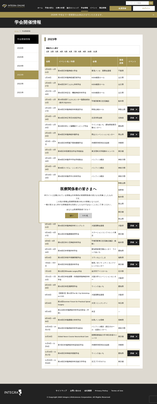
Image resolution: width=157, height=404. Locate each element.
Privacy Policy (101, 391)
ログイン (146, 8)
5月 (66, 52)
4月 (61, 52)
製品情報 (102, 8)
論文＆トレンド (73, 8)
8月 (79, 52)
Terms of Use (117, 391)
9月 (84, 52)
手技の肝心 (49, 8)
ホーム (40, 8)
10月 (90, 52)
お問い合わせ (75, 391)
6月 (70, 52)
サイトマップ (61, 391)
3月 (56, 52)
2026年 (20, 48)
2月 (52, 52)
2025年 (20, 57)
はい (71, 215)
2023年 (20, 75)
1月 (47, 52)
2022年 (20, 84)
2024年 (20, 66)
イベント (93, 8)
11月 (95, 52)
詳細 (132, 109)
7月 (75, 52)
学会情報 (84, 8)
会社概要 (88, 391)
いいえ (85, 215)
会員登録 (122, 8)
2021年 (20, 93)
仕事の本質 (60, 8)
